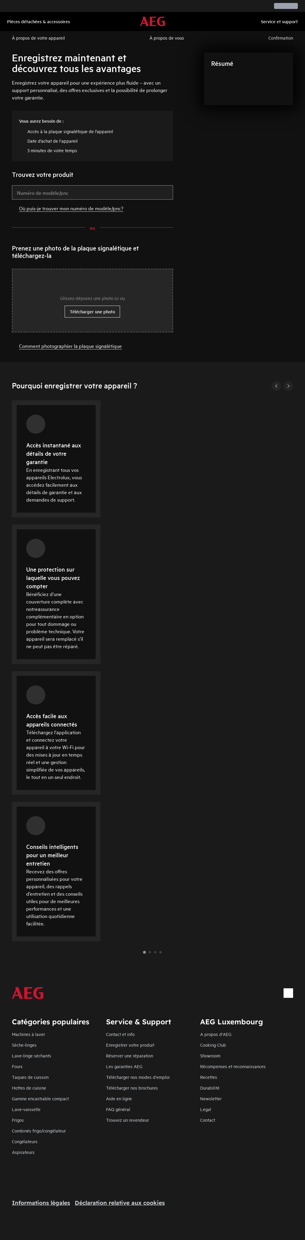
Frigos (18, 1120)
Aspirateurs (23, 1152)
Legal (205, 1109)
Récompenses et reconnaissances (233, 1066)
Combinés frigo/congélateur (39, 1130)
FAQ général (118, 1109)
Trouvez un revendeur (127, 1120)
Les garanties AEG (124, 1066)
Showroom (210, 1055)
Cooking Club (213, 1045)
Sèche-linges (24, 1045)
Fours (17, 1066)
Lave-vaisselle (26, 1109)
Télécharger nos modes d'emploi (138, 1077)
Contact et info (120, 1034)
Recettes (208, 1077)
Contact (207, 1120)
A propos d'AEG (215, 1034)
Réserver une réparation (129, 1055)
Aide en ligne (119, 1098)
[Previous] (276, 386)
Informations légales (41, 1202)
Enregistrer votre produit (130, 1045)
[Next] (288, 386)
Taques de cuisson (30, 1077)
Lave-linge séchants (31, 1055)
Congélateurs (25, 1141)
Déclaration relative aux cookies (120, 1202)
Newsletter (211, 1098)
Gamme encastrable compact (40, 1098)
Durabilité (210, 1087)
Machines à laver (28, 1034)
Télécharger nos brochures (132, 1087)
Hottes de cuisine (29, 1087)
